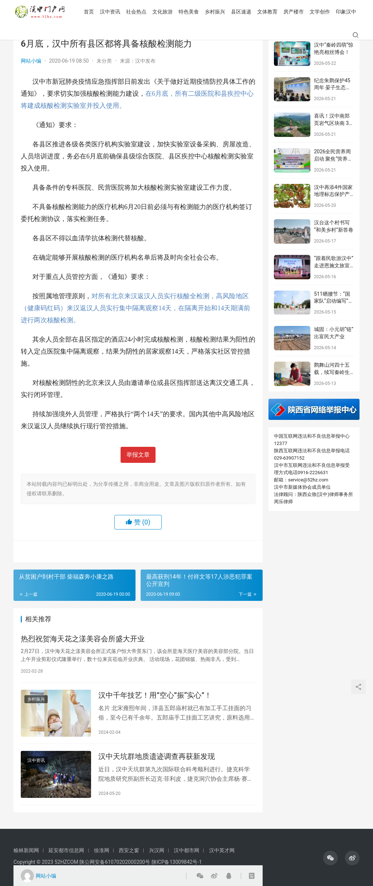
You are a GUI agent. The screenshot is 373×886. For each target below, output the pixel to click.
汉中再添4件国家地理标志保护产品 (333, 194)
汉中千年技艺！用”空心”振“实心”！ (155, 696)
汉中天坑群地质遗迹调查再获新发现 (156, 757)
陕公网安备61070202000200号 (115, 862)
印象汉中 (297, 35)
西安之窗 (129, 850)
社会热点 (87, 35)
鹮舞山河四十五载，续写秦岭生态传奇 (332, 372)
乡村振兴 (166, 35)
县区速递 (192, 35)
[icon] (330, 858)
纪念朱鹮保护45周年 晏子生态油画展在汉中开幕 (332, 88)
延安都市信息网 (66, 850)
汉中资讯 (61, 35)
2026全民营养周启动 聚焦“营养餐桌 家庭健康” (333, 159)
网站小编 (31, 61)
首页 (40, 35)
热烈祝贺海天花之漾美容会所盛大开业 (83, 639)
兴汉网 (156, 850)
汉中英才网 (222, 850)
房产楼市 (244, 35)
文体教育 (218, 35)
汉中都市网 (186, 850)
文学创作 (270, 35)
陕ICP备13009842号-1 (177, 862)
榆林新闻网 (26, 850)
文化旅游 (113, 35)
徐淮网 (101, 850)
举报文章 (138, 454)
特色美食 (139, 35)
